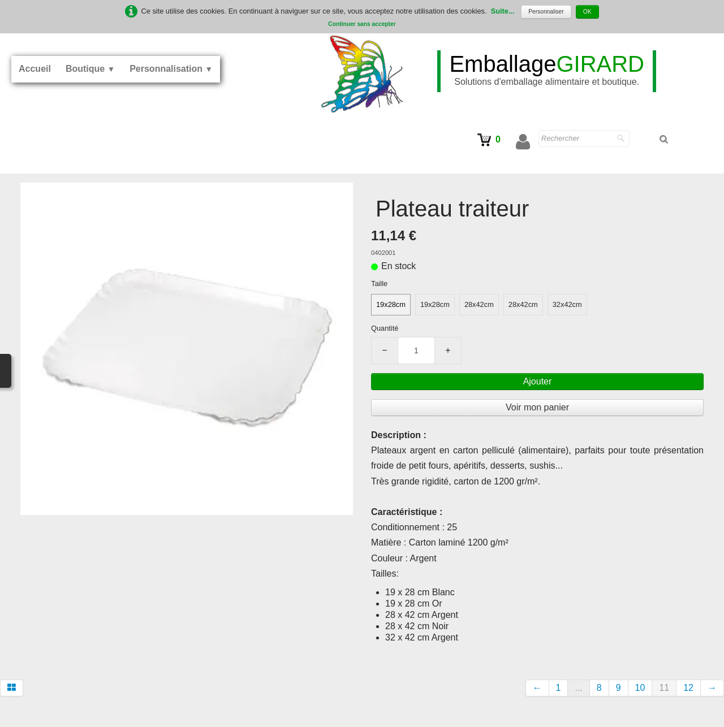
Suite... (503, 11)
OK (587, 11)
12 (688, 688)
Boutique (90, 68)
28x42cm (479, 304)
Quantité (384, 328)
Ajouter (537, 381)
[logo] (546, 71)
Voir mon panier (537, 407)
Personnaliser (546, 11)
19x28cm (391, 304)
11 (664, 688)
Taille (379, 283)
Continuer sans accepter (361, 24)
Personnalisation (171, 68)
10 (640, 688)
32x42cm (567, 304)
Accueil (35, 68)
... (578, 688)
